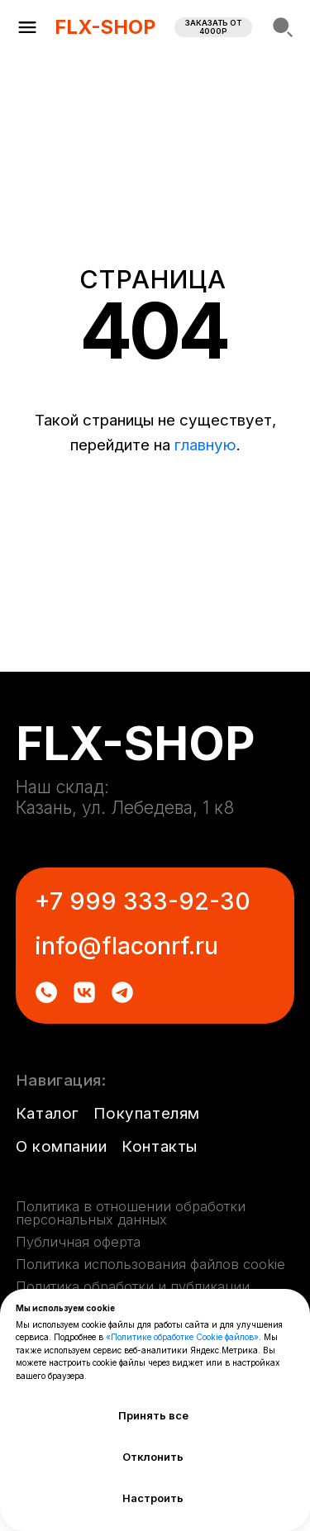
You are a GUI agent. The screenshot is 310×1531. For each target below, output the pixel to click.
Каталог (47, 1113)
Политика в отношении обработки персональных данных (131, 1213)
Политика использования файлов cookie (150, 1264)
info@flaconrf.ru (126, 946)
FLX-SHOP (105, 27)
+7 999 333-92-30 (142, 901)
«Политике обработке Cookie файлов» (182, 1337)
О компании (61, 1146)
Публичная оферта (78, 1242)
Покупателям (146, 1113)
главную (205, 444)
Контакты (160, 1146)
